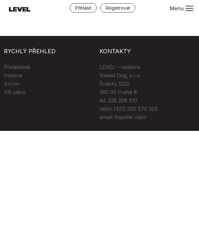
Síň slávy (15, 92)
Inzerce (13, 75)
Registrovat (118, 8)
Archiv (12, 84)
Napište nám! (130, 117)
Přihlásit (83, 8)
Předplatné (17, 67)
